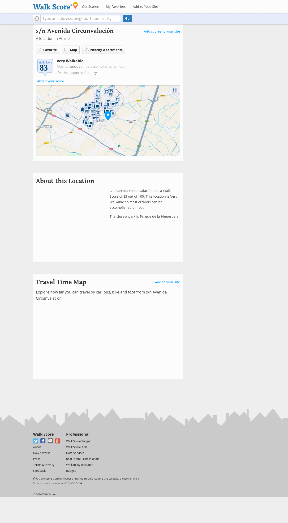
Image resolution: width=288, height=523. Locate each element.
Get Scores (90, 7)
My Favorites (116, 7)
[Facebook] (43, 441)
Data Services (75, 453)
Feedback (39, 470)
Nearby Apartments (104, 49)
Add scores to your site (162, 32)
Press (36, 459)
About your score (50, 81)
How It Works (41, 453)
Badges (71, 470)
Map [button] (70, 50)
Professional (78, 434)
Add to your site (167, 282)
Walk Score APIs (76, 447)
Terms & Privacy (43, 465)
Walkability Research (79, 465)
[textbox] (80, 18)
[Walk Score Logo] (55, 6)
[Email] (50, 441)
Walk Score (43, 434)
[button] (37, 18)
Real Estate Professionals (82, 459)
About (37, 447)
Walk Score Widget (78, 441)
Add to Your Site (145, 7)
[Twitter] (36, 441)
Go (127, 19)
